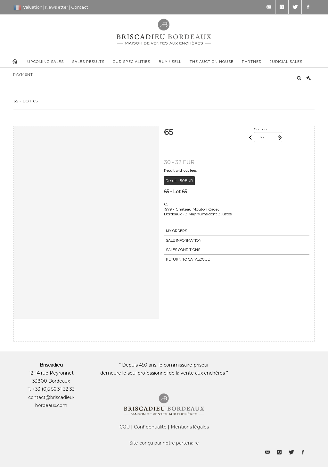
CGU (124, 427)
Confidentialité (150, 427)
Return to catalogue (188, 259)
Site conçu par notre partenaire (164, 443)
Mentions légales (190, 427)
